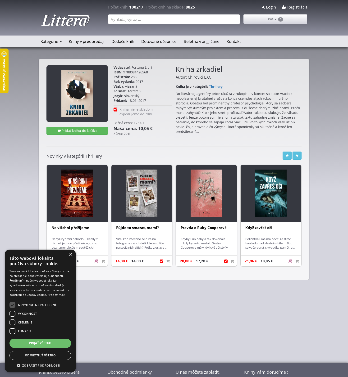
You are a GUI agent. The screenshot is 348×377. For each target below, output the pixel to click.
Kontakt (234, 41)
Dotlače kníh (122, 41)
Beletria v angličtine (202, 41)
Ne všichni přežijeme (70, 227)
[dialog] (40, 311)
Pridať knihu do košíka (77, 130)
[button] (40, 365)
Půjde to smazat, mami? (137, 227)
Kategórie (51, 41)
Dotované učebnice (159, 41)
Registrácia (294, 7)
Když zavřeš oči (258, 227)
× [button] (70, 254)
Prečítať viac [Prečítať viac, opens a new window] (56, 295)
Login (269, 7)
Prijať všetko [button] (40, 343)
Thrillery (216, 86)
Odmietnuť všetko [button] (40, 355)
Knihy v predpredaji (86, 41)
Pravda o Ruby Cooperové (204, 227)
